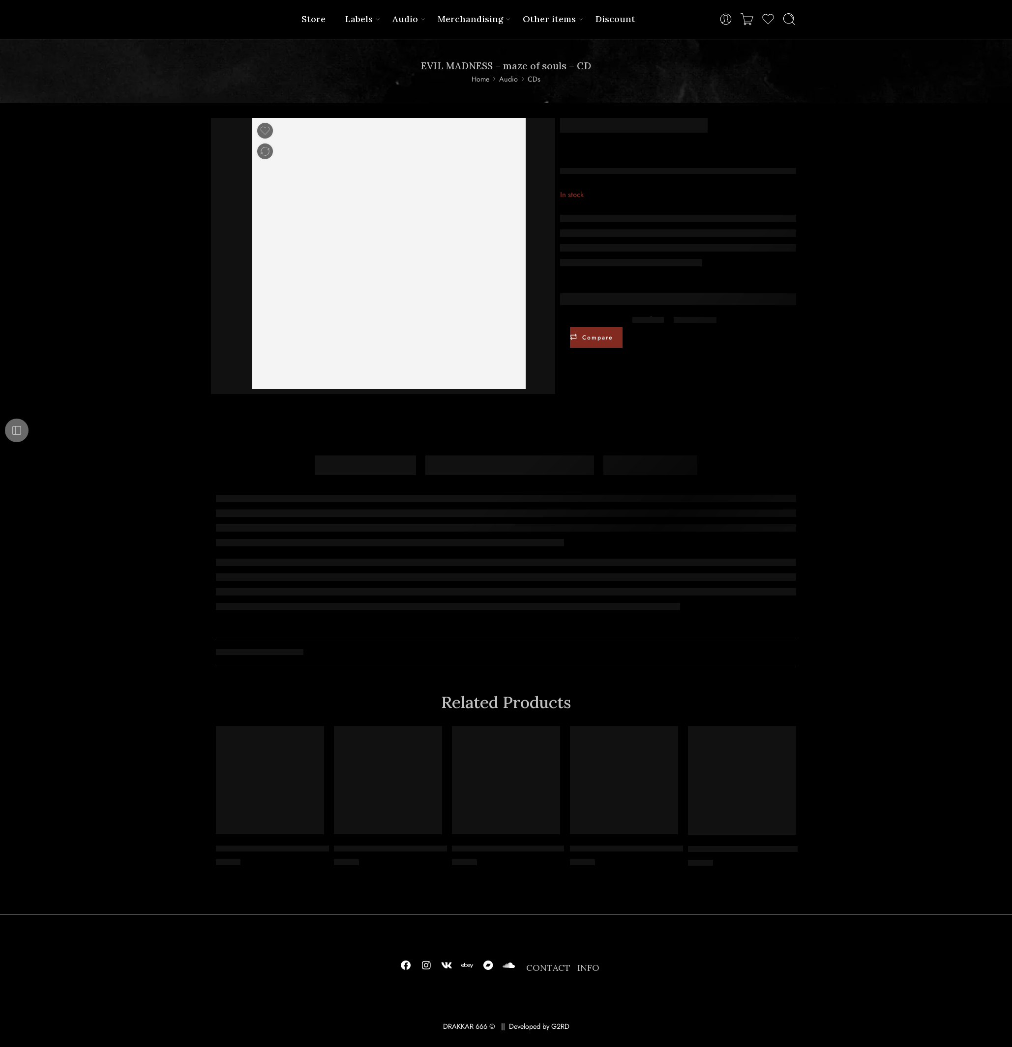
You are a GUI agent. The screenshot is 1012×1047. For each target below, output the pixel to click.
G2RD (560, 1026)
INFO (588, 967)
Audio (405, 19)
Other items (549, 19)
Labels (359, 19)
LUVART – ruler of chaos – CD (508, 848)
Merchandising (470, 19)
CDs (534, 79)
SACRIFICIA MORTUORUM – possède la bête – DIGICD (319, 848)
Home (480, 79)
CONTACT (548, 967)
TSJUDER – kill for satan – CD (743, 849)
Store (313, 19)
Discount (615, 19)
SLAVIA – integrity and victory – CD (637, 848)
